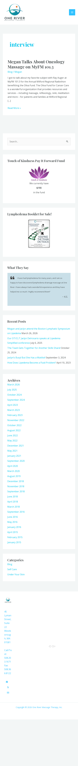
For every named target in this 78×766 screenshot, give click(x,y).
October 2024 (14, 395)
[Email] (8, 693)
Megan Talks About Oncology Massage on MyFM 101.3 (36, 64)
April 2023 (12, 405)
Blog (10, 72)
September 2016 (16, 512)
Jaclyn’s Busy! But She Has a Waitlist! (26, 357)
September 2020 (16, 461)
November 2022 (15, 420)
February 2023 (15, 415)
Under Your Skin (16, 574)
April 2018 (12, 501)
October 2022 (14, 425)
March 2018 (13, 507)
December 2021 (15, 445)
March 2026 (13, 384)
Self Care (12, 569)
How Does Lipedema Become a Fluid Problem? (31, 362)
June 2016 (12, 517)
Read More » (14, 108)
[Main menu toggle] (72, 12)
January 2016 (14, 527)
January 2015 (14, 542)
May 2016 (12, 522)
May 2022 (12, 440)
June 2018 (12, 496)
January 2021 (14, 456)
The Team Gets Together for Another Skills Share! (33, 348)
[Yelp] (8, 687)
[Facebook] (7, 682)
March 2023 (13, 410)
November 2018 (15, 486)
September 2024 (16, 400)
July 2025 (12, 389)
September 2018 (16, 491)
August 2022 (14, 430)
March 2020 (13, 471)
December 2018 (15, 481)
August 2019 (14, 476)
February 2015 (15, 537)
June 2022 (12, 435)
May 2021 (12, 451)
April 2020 (12, 466)
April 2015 (12, 532)
